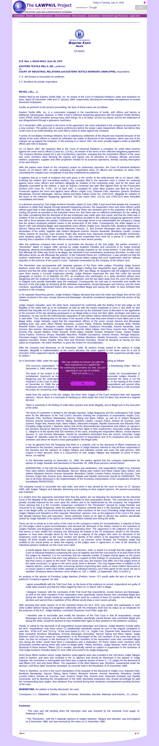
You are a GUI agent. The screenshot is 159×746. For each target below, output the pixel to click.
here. (91, 373)
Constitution (19, 16)
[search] (103, 7)
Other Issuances (79, 16)
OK (82, 383)
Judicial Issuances (62, 16)
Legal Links (135, 16)
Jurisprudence (94, 16)
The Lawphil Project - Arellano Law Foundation (36, 729)
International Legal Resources (115, 16)
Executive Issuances (44, 16)
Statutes (29, 16)
